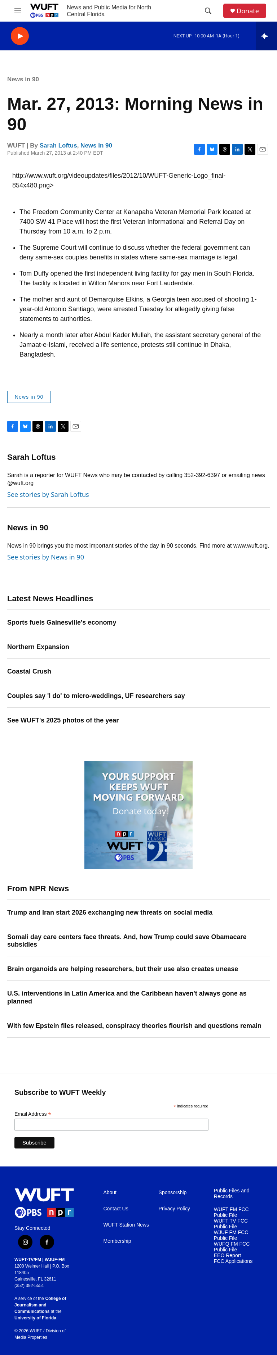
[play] (20, 36)
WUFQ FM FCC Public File (232, 1246)
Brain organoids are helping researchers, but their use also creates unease (122, 969)
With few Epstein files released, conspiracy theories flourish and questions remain (134, 1025)
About (109, 1192)
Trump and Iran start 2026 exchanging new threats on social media (109, 912)
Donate (248, 11)
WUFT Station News (126, 1225)
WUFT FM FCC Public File (231, 1212)
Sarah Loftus (58, 145)
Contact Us (115, 1208)
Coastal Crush (29, 671)
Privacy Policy (174, 1208)
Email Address (32, 1114)
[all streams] (266, 36)
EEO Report (227, 1255)
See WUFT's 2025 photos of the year (63, 720)
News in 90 (23, 79)
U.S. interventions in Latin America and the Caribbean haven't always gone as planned (127, 997)
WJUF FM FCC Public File (231, 1235)
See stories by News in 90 (45, 557)
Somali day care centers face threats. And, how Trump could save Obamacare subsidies (127, 940)
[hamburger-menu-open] (18, 11)
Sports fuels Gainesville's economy (61, 622)
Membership (117, 1241)
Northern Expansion (38, 647)
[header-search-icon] (208, 11)
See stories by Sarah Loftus (48, 494)
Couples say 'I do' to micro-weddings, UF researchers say (96, 695)
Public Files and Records (232, 1193)
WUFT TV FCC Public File (231, 1223)
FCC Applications (233, 1261)
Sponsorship (173, 1192)
